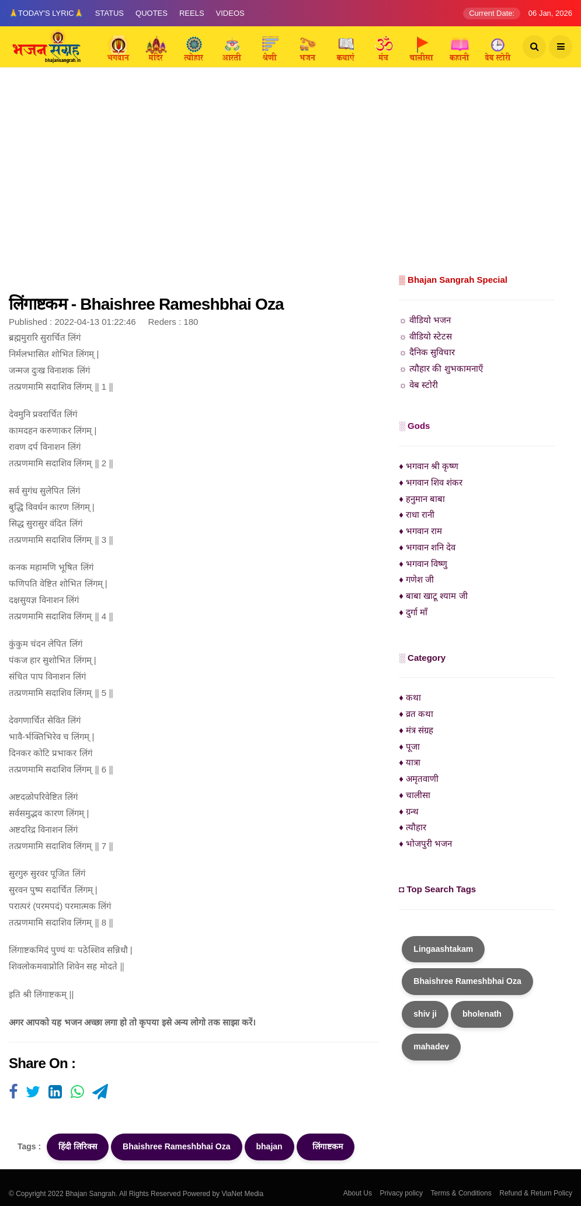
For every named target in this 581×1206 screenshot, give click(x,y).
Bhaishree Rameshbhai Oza (176, 1146)
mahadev (431, 1046)
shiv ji (425, 1013)
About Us (357, 1193)
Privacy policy (401, 1193)
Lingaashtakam (443, 949)
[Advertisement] (290, 184)
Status (109, 13)
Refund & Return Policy (535, 1193)
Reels (191, 13)
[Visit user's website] (13, 1092)
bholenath (482, 1013)
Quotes (151, 13)
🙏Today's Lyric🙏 (46, 13)
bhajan (269, 1146)
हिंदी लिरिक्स (77, 1146)
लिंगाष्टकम (325, 1146)
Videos (230, 13)
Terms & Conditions (461, 1193)
